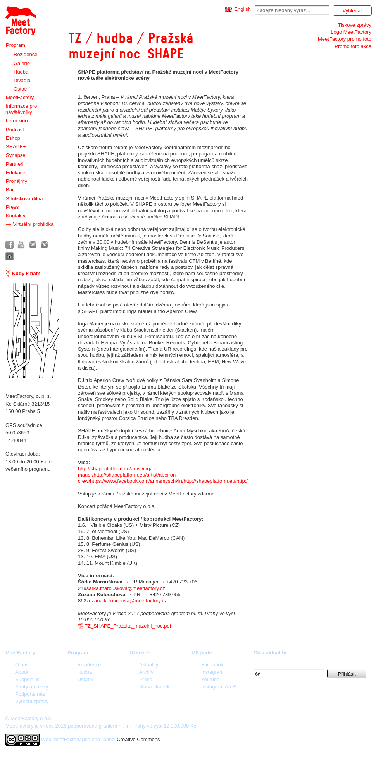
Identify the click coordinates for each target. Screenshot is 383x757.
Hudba (21, 72)
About (21, 672)
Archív (146, 672)
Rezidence (25, 54)
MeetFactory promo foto (344, 39)
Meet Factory (20, 20)
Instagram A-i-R (218, 687)
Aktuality (148, 665)
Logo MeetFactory (351, 32)
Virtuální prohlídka (29, 224)
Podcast (15, 129)
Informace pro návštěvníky (21, 109)
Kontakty (16, 215)
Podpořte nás (30, 694)
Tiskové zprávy (354, 25)
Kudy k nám (22, 273)
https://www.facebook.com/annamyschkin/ (136, 481)
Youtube (210, 679)
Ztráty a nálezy (31, 687)
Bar (10, 190)
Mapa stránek (154, 687)
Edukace (16, 172)
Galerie (22, 63)
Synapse (16, 155)
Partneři (15, 164)
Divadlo (22, 80)
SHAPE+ (16, 147)
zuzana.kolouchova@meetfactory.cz (126, 601)
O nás (22, 665)
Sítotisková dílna (24, 198)
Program (15, 45)
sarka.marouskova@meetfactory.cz (125, 588)
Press (12, 207)
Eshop (13, 138)
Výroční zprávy (31, 701)
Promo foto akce (353, 46)
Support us (27, 679)
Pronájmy (16, 181)
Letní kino (17, 121)
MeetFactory (20, 97)
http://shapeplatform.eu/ (209, 481)
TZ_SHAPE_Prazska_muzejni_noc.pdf (128, 626)
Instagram (212, 672)
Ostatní (22, 89)
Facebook (212, 665)
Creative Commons (138, 739)
